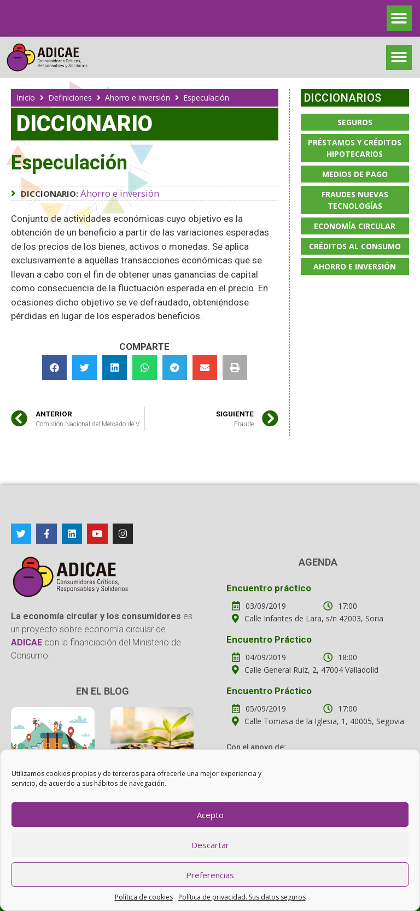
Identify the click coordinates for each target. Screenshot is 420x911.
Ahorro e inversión (137, 97)
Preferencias (210, 874)
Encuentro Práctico (269, 639)
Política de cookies (144, 897)
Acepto (210, 814)
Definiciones (70, 97)
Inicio (25, 97)
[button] (399, 18)
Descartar (210, 844)
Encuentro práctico (268, 588)
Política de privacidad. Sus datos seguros (242, 897)
